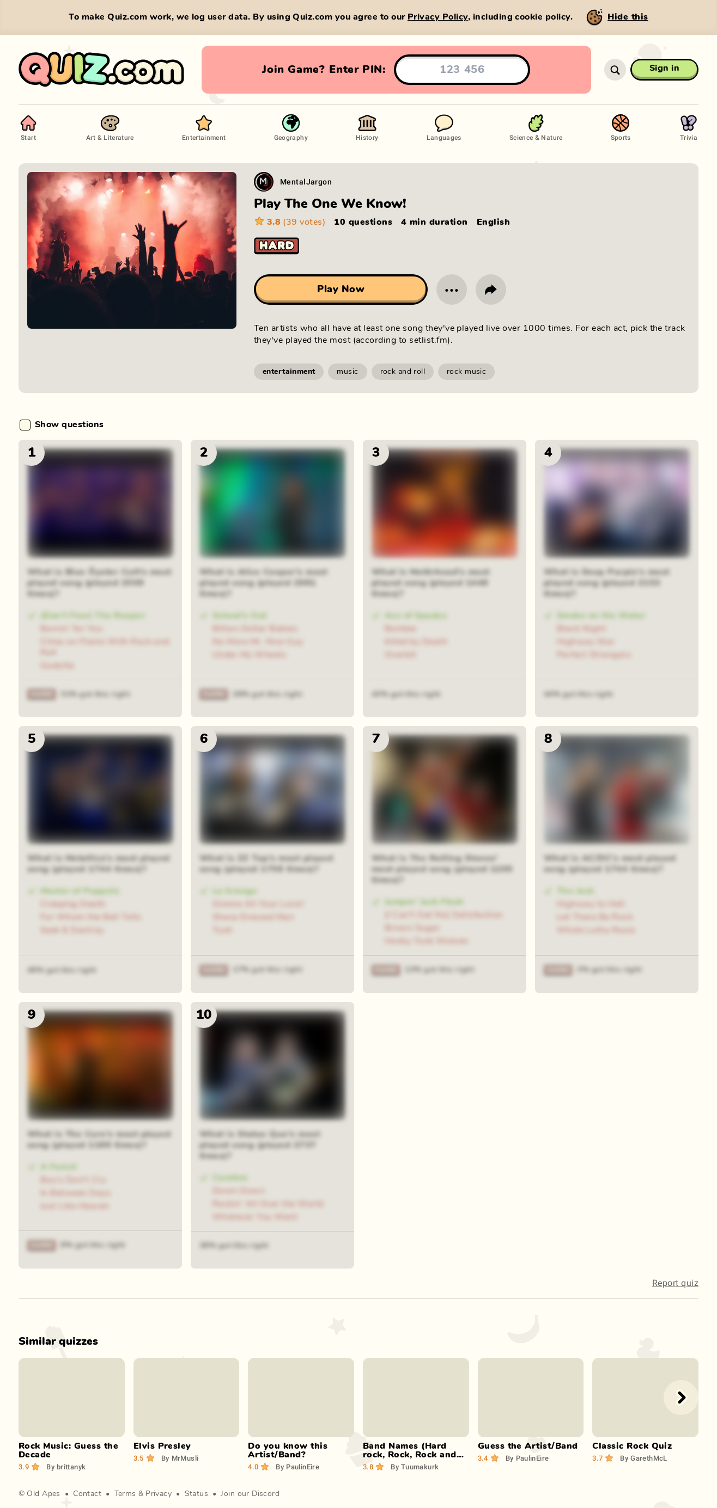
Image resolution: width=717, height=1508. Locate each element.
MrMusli (179, 1458)
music (347, 372)
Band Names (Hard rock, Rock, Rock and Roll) (410, 1455)
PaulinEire (297, 1466)
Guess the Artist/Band (528, 1446)
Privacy (158, 1494)
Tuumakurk (415, 1466)
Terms (125, 1494)
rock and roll (402, 372)
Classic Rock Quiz (632, 1446)
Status (197, 1494)
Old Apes (43, 1494)
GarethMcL (643, 1458)
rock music (466, 372)
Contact (87, 1494)
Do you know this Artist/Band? (287, 1450)
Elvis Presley (162, 1446)
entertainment (289, 372)
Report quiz (675, 1283)
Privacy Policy (438, 17)
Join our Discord (250, 1494)
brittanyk (66, 1466)
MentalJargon (306, 181)
